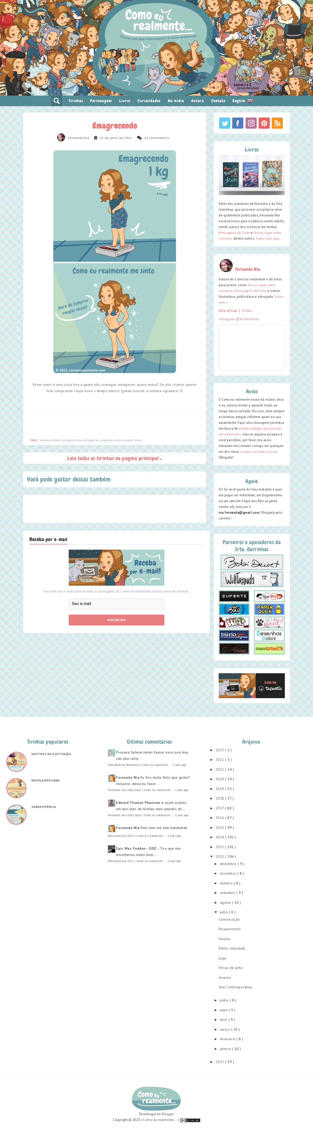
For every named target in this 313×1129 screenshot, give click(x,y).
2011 (220, 1062)
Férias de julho (231, 967)
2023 (220, 750)
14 (146, 138)
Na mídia (176, 100)
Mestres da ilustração (51, 754)
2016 (220, 817)
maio (224, 1010)
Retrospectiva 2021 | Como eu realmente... (136, 836)
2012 (220, 856)
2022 (220, 759)
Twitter (247, 311)
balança (46, 440)
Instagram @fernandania (239, 319)
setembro (228, 892)
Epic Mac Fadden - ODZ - (137, 848)
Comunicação (229, 919)
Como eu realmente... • (161, 1120)
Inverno (225, 977)
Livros (125, 100)
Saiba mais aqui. (268, 238)
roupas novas (133, 440)
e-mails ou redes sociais (259, 451)
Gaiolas (225, 938)
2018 (220, 798)
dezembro (229, 863)
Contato (218, 100)
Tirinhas (76, 100)
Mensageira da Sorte (234, 233)
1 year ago (179, 765)
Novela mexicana (45, 780)
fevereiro (228, 1039)
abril (224, 1019)
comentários (159, 138)
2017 (220, 808)
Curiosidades (149, 100)
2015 (220, 827)
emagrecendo (72, 440)
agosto (226, 902)
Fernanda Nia (78, 138)
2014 (220, 837)
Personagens (101, 100)
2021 (220, 769)
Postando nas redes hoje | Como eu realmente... (140, 790)
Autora (197, 100)
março (225, 1029)
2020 (220, 779)
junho (225, 1000)
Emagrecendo (230, 929)
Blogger (168, 1114)
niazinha (107, 440)
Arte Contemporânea (235, 987)
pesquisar (56, 101)
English (242, 101)
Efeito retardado (232, 948)
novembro (229, 873)
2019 (220, 788)
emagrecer (92, 440)
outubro (227, 883)
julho (224, 912)
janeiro (226, 1048)
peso (118, 440)
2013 (220, 847)
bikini (57, 440)
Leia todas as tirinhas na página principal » (114, 458)
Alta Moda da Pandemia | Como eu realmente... (139, 765)
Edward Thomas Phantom (138, 802)
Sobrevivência (43, 807)
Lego (223, 958)
